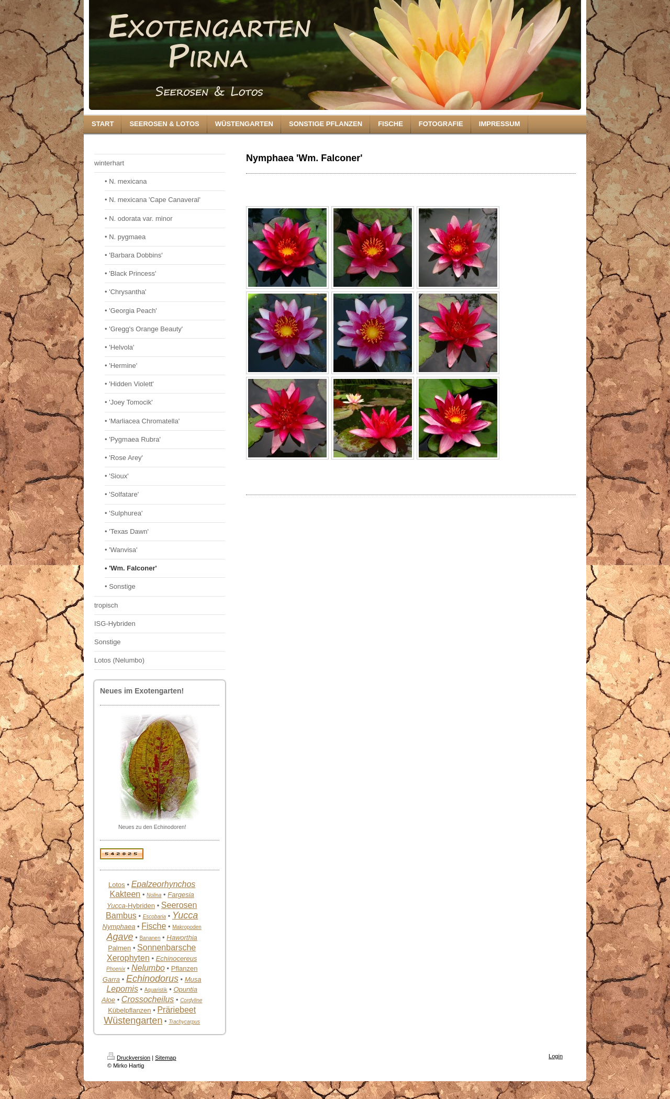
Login (556, 1056)
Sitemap (165, 1058)
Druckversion (128, 1058)
